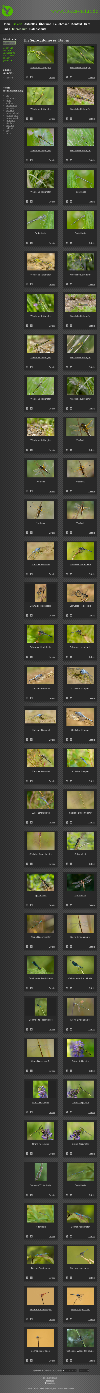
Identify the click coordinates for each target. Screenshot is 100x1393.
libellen (9, 77)
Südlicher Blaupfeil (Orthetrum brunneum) (28, 574)
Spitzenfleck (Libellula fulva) (68, 864)
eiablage (10, 123)
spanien (10, 110)
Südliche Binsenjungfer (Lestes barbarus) (68, 822)
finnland (10, 125)
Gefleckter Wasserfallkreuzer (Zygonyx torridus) (68, 1360)
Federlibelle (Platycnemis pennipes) (68, 201)
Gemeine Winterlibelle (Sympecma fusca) (28, 1195)
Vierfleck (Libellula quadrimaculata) (68, 450)
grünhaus (10, 120)
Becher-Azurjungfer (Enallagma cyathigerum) (68, 1236)
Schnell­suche (9, 39)
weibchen (10, 103)
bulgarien (10, 108)
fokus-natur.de (74, 11)
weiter (82, 1371)
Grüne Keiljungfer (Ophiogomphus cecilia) (68, 1071)
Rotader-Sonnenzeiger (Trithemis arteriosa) (28, 1319)
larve (8, 133)
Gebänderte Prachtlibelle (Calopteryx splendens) (28, 988)
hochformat (11, 105)
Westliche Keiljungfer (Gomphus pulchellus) (28, 77)
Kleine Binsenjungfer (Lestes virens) (28, 946)
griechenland (12, 113)
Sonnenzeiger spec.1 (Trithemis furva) (68, 1278)
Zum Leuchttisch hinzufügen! (31, 77)
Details (52, 77)
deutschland (12, 118)
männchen (11, 98)
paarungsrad (12, 115)
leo (7, 95)
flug (8, 130)
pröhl (8, 100)
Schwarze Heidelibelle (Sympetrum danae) (68, 574)
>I (88, 1371)
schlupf (9, 128)
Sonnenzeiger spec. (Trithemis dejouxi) (68, 1319)
